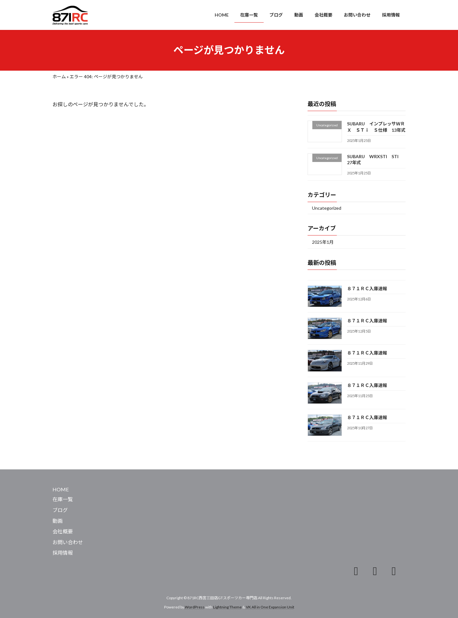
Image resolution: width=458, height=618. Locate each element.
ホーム (59, 76)
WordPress (195, 607)
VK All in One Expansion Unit (270, 607)
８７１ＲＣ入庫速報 (367, 288)
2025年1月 (323, 241)
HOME (60, 489)
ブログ (60, 510)
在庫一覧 (62, 499)
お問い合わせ (67, 542)
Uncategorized (326, 208)
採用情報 (62, 553)
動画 (57, 521)
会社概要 (62, 531)
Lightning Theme (227, 607)
